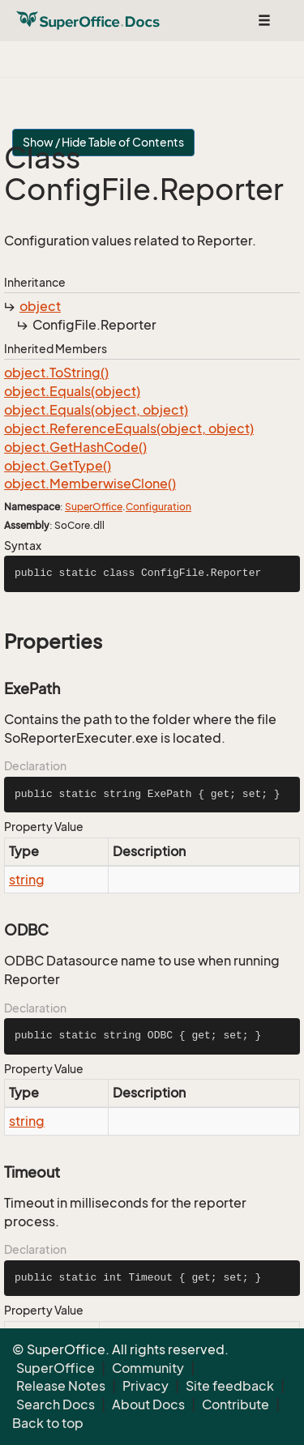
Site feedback (230, 1386)
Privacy (145, 1386)
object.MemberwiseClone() (90, 483)
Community (148, 1368)
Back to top (47, 1423)
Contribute (235, 1404)
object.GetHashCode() (75, 447)
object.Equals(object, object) (96, 410)
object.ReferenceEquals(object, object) (129, 428)
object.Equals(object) (72, 391)
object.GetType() (57, 466)
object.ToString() (56, 372)
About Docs (148, 1404)
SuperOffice (93, 507)
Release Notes (60, 1386)
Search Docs (55, 1404)
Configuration (158, 507)
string (27, 880)
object (40, 306)
